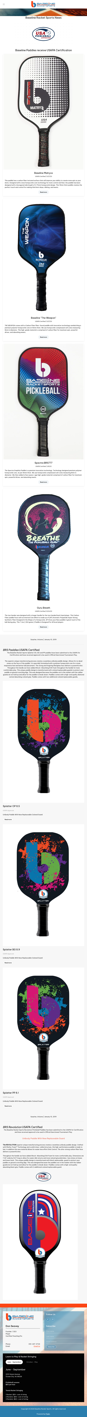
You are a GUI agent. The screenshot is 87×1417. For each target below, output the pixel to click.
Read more (43, 192)
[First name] (64, 1331)
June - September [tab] (14, 1362)
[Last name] (64, 1336)
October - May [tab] (32, 1362)
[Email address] (64, 1342)
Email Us (37, 1346)
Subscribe (51, 1347)
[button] (4, 4)
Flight (48, 1414)
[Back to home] (43, 4)
